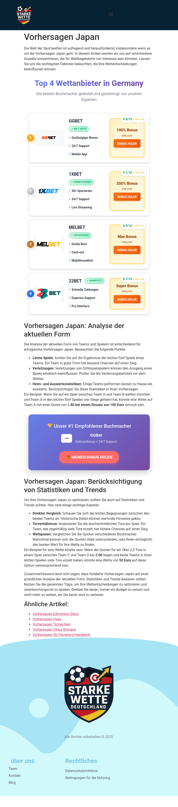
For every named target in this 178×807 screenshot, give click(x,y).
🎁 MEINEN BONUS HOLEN (89, 468)
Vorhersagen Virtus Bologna (54, 640)
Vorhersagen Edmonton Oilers (56, 625)
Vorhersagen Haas (47, 630)
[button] (110, 14)
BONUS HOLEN (127, 143)
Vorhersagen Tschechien (52, 635)
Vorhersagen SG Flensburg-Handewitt (61, 646)
